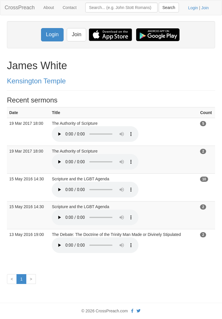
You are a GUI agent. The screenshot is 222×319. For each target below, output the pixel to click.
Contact (70, 7)
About (48, 7)
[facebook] (132, 311)
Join (205, 8)
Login (193, 8)
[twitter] (138, 311)
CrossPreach (20, 7)
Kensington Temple (36, 81)
